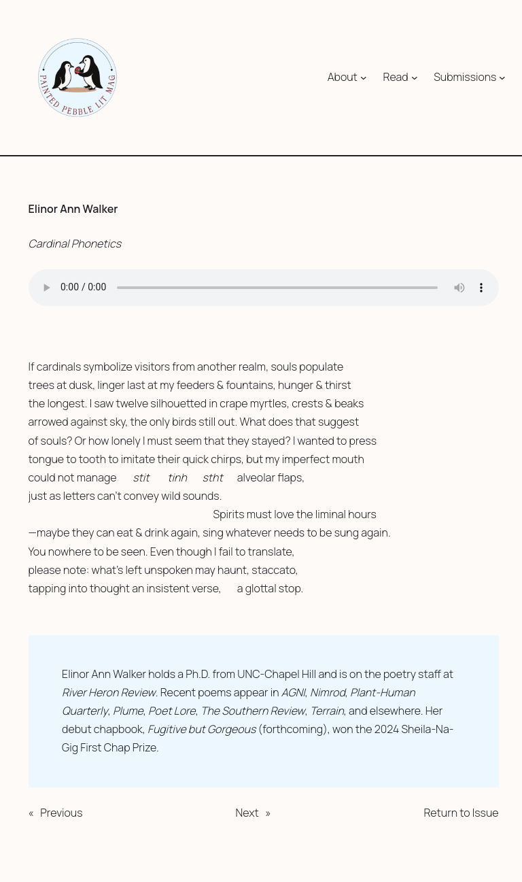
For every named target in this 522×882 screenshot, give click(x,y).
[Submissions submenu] (502, 77)
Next (246, 812)
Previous (61, 812)
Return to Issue (460, 812)
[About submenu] (363, 77)
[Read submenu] (414, 77)
